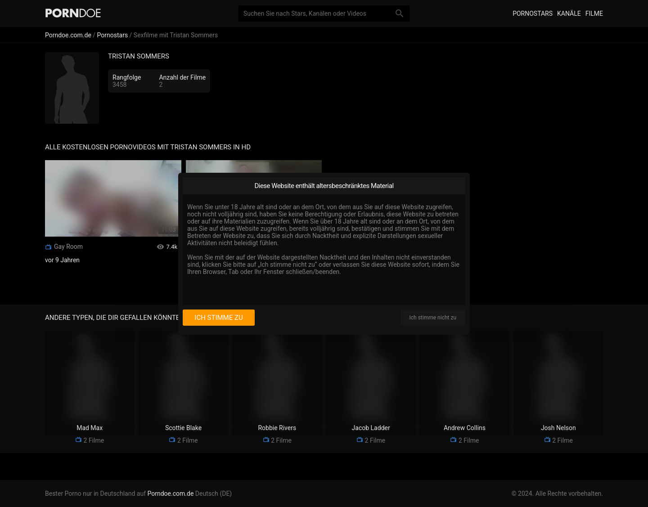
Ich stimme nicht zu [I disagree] (433, 317)
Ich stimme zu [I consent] (218, 318)
